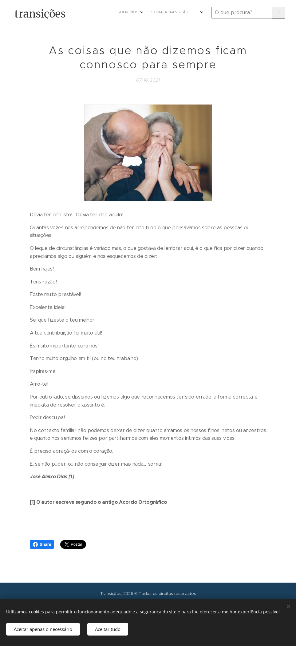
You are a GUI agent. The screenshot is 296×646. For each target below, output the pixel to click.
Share (42, 544)
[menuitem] (150, 12)
